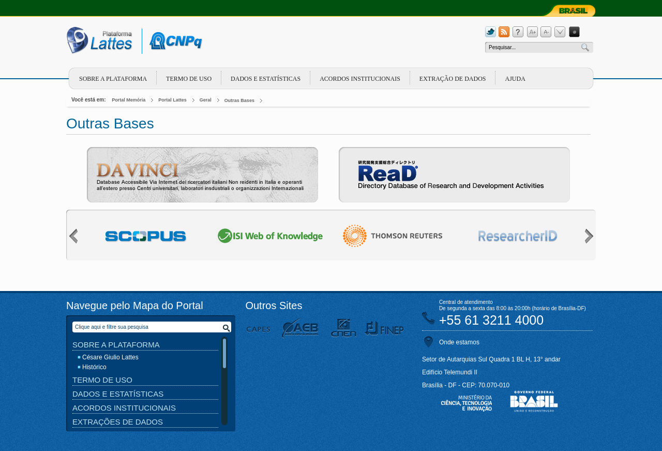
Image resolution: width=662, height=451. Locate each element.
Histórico (94, 367)
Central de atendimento (466, 302)
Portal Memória (128, 100)
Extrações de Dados (117, 421)
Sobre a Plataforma (116, 344)
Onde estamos (459, 342)
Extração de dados (452, 78)
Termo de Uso (189, 78)
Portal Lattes (172, 100)
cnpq (174, 41)
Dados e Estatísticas (265, 78)
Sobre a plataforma (113, 78)
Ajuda (515, 78)
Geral (206, 100)
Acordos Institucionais (360, 78)
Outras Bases (239, 100)
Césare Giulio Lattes (110, 357)
